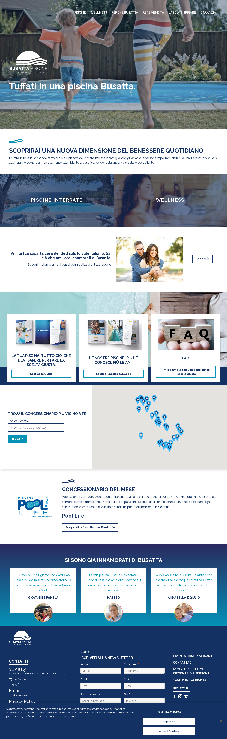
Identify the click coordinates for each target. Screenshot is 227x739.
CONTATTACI (182, 662)
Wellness (98, 12)
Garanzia (208, 12)
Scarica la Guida (41, 373)
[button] (177, 437)
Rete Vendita (153, 12)
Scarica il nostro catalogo (113, 373)
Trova (17, 439)
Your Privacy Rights (189, 680)
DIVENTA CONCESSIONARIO (193, 656)
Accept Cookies (169, 731)
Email (83, 679)
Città (126, 679)
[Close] (221, 721)
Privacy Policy (22, 701)
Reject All (169, 721)
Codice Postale (18, 421)
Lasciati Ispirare (182, 12)
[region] (113, 721)
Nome (84, 664)
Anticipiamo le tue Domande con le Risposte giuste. (186, 371)
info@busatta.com (19, 695)
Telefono (129, 694)
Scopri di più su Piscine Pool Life (90, 527)
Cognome (130, 664)
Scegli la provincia (91, 694)
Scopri (202, 259)
